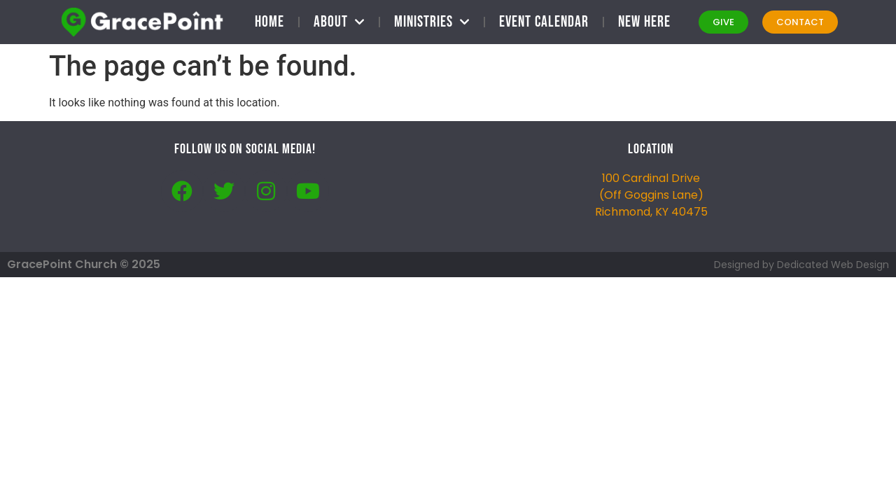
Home (269, 22)
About (339, 22)
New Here (644, 22)
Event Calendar (544, 22)
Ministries (432, 22)
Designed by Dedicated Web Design (801, 265)
